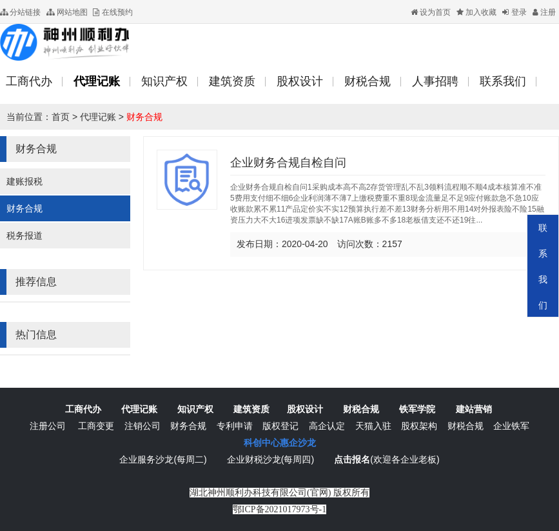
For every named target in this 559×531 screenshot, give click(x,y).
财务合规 (144, 117)
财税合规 (361, 409)
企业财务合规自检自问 (288, 162)
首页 (61, 117)
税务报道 (24, 235)
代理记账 (98, 117)
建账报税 (24, 181)
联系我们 (542, 266)
